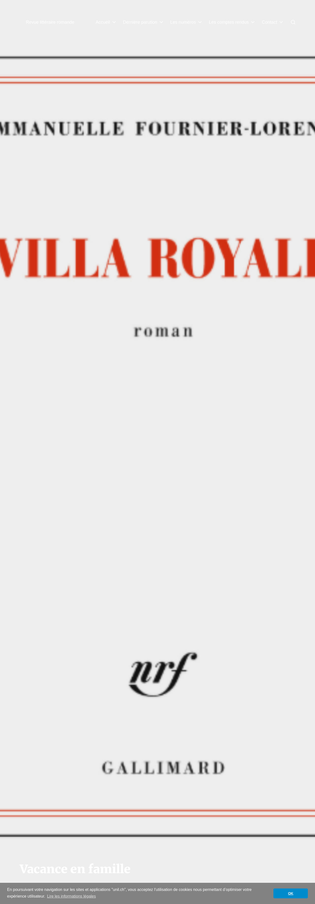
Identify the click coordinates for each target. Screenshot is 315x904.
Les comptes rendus (229, 22)
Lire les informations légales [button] (71, 896)
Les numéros (183, 22)
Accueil (103, 22)
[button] (293, 22)
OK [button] (290, 893)
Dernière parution (140, 22)
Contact (269, 22)
